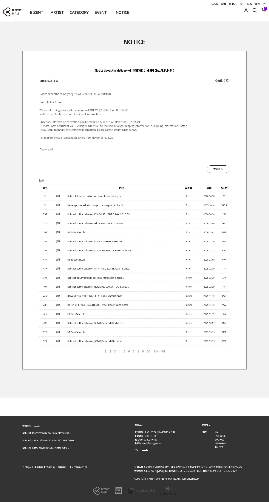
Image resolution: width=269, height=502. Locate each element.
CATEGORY (79, 12)
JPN (264, 4)
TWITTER (219, 447)
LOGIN (214, 4)
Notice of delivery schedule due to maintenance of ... (46, 432)
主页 (217, 432)
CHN (257, 4)
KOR (242, 4)
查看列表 (218, 169)
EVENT (101, 12)
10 (148, 351)
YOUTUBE (219, 439)
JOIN (223, 4)
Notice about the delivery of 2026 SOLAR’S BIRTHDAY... (48, 440)
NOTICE (122, 12)
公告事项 (31, 425)
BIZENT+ (37, 12)
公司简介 (26, 467)
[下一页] (159, 351)
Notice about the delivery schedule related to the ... (45, 447)
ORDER (232, 4)
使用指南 (38, 467)
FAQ (141, 449)
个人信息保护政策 (78, 467)
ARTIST (57, 12)
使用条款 (62, 467)
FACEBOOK (220, 435)
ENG (249, 4)
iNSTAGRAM (220, 443)
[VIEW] (160, 471)
